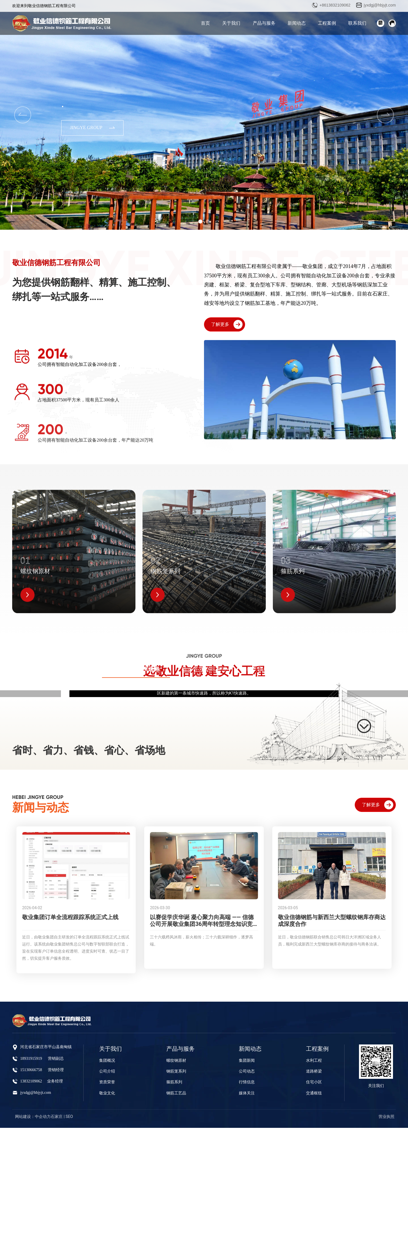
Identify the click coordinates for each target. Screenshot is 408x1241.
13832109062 (31, 1194)
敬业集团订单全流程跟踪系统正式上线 (70, 1030)
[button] (200, 221)
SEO (69, 1229)
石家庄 (57, 1229)
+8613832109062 (334, 5)
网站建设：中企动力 (33, 1229)
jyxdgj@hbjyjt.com (380, 5)
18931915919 (31, 1172)
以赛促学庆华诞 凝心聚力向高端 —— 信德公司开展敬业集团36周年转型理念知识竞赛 (201, 1037)
